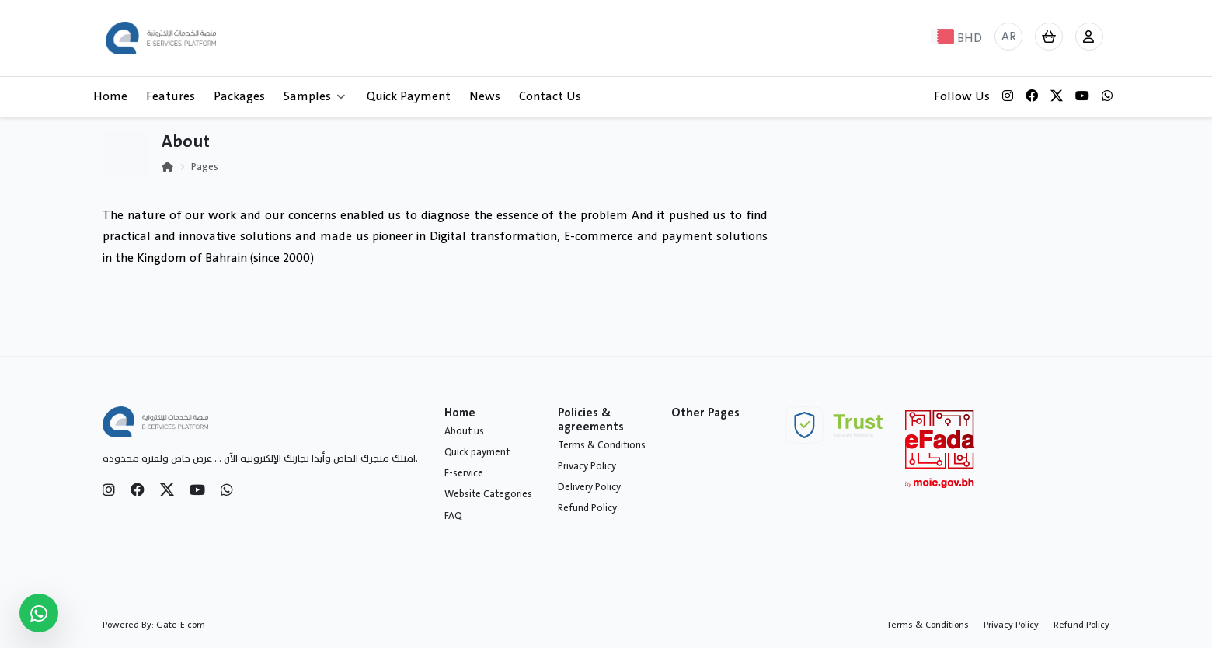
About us (464, 431)
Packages (239, 96)
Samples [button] (314, 96)
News (484, 96)
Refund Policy (587, 508)
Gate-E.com (180, 624)
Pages (204, 167)
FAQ (452, 515)
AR (1008, 36)
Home (110, 96)
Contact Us (550, 96)
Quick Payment (409, 96)
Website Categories (488, 494)
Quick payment (477, 452)
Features (170, 96)
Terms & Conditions (602, 445)
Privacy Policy (587, 466)
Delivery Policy (589, 487)
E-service (463, 473)
